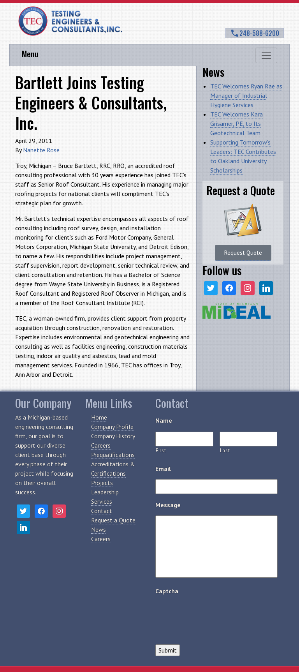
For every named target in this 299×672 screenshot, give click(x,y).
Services (101, 501)
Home (99, 417)
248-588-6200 (254, 33)
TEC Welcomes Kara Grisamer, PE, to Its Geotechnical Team (236, 123)
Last (225, 450)
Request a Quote (113, 520)
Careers (101, 445)
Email (163, 469)
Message (168, 505)
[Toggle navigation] (266, 55)
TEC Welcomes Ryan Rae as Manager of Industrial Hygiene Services (246, 95)
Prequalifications (113, 455)
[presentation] (214, 616)
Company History (113, 436)
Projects (102, 483)
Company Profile (112, 426)
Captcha (166, 591)
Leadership (105, 492)
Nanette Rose (41, 150)
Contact (101, 511)
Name (163, 420)
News (98, 529)
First (161, 450)
